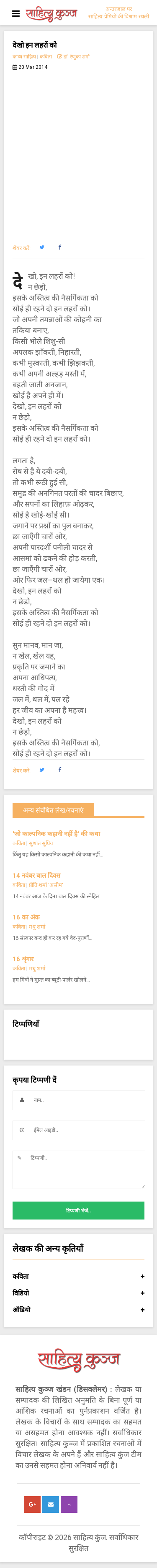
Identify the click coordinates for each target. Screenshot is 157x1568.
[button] (42, 247)
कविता (46, 57)
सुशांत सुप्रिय (41, 843)
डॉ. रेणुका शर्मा (73, 57)
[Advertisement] (78, 152)
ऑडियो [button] (78, 1310)
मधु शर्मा (37, 927)
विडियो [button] (78, 1293)
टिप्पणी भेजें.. (78, 1211)
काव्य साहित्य (24, 57)
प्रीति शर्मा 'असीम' (46, 885)
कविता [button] (78, 1276)
